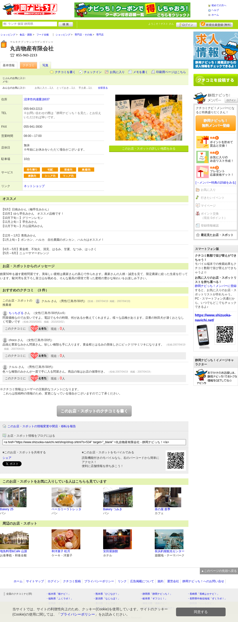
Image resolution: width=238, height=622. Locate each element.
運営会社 (173, 581)
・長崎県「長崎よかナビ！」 (203, 593)
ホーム (215, 14)
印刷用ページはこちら (171, 72)
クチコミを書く (65, 72)
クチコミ (28, 65)
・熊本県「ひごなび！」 (106, 593)
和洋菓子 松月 (61, 551)
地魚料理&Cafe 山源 (13, 551)
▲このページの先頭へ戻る (219, 571)
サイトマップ (35, 581)
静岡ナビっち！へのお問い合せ (203, 581)
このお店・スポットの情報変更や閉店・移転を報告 (41, 426)
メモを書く (140, 72)
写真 (45, 65)
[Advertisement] (215, 409)
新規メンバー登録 (216, 24)
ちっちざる (16, 313)
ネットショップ (34, 186)
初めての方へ (218, 5)
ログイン (186, 24)
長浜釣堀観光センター (169, 551)
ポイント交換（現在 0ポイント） (214, 216)
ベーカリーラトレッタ (66, 509)
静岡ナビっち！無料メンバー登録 (216, 122)
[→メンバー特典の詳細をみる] (216, 182)
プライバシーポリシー (99, 581)
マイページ (208, 205)
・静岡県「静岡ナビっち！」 (156, 593)
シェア (6, 458)
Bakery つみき (112, 509)
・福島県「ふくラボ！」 (59, 598)
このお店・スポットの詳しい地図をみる (149, 148)
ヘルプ (215, 10)
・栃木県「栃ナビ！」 (58, 593)
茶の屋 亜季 (162, 509)
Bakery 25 (6, 509)
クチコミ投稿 (72, 581)
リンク (122, 581)
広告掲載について (142, 581)
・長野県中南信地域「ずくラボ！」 (207, 598)
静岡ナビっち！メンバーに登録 (216, 286)
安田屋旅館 (110, 551)
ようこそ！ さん (161, 23)
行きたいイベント (213, 197)
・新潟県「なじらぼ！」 (106, 598)
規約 (160, 581)
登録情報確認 (210, 225)
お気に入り (117, 72)
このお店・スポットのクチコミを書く (94, 411)
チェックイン (93, 72)
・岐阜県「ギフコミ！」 (153, 598)
